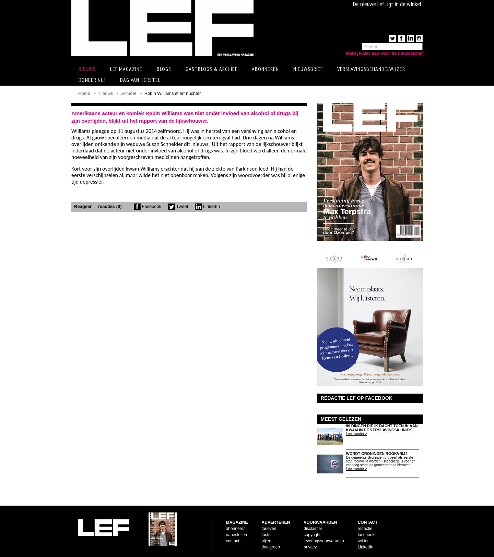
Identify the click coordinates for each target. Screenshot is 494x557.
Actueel (128, 93)
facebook (366, 534)
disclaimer (313, 528)
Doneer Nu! (92, 79)
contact (232, 541)
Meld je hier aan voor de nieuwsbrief (384, 53)
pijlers (267, 541)
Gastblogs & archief (211, 68)
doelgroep (271, 547)
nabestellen (236, 534)
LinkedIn (207, 206)
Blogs (164, 68)
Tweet (178, 206)
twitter (363, 541)
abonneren (236, 528)
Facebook (148, 206)
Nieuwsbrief (308, 68)
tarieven (269, 528)
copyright (312, 534)
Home (84, 93)
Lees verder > (356, 434)
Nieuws (105, 93)
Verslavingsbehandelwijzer (371, 68)
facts (266, 534)
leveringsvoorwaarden (324, 541)
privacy (310, 547)
